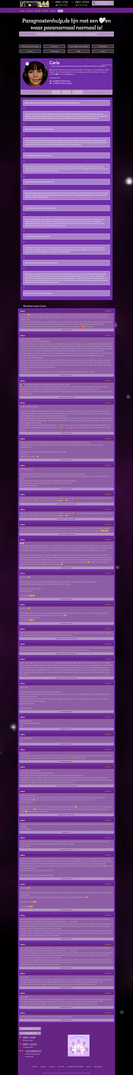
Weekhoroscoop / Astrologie (30, 46)
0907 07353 (60, 83)
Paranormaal (54, 51)
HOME (22, 11)
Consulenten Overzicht (30, 1028)
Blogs (78, 51)
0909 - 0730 (61, 2)
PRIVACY (88, 1066)
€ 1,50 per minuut (82, 5)
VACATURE (61, 1066)
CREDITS (45, 11)
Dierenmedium (103, 46)
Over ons (30, 51)
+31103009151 (33, 1050)
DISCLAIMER (98, 1066)
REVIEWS (38, 11)
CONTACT (53, 11)
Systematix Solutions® (67, 1072)
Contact (103, 51)
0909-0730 (60, 81)
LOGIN (60, 11)
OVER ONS (29, 11)
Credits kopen (30, 1032)
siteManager (51, 1072)
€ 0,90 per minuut (63, 5)
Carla (54, 62)
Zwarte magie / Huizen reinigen (79, 46)
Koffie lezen (54, 46)
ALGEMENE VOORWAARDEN (75, 1066)
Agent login (87, 1072)
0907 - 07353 (82, 2)
